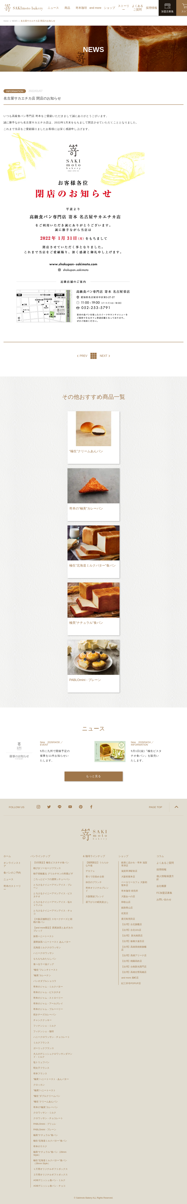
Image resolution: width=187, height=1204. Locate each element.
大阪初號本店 (128, 876)
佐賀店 (124, 912)
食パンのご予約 (12, 872)
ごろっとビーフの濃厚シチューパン (51, 879)
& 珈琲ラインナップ (94, 855)
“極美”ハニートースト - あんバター (51, 1078)
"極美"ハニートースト (44, 1090)
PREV (83, 356)
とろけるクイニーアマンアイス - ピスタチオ (52, 894)
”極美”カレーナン (42, 975)
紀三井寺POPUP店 (131, 983)
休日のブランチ (94, 882)
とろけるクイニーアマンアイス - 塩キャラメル (52, 903)
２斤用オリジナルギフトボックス (50, 1174)
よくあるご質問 (165, 862)
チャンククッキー (42, 1019)
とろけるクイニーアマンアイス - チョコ (52, 911)
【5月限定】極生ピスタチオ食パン (51, 862)
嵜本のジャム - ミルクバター (48, 986)
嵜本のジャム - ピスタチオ (47, 992)
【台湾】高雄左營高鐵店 (133, 971)
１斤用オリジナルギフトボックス (50, 1168)
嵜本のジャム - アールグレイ (48, 1003)
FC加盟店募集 (164, 892)
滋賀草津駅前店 (129, 870)
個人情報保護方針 (165, 877)
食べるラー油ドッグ (43, 963)
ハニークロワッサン (43, 952)
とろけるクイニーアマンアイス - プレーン (52, 886)
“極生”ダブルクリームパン (46, 1095)
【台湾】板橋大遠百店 (132, 941)
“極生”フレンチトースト (45, 969)
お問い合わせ (164, 899)
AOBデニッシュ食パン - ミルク (49, 1180)
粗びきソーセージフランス (47, 867)
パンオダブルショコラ (44, 980)
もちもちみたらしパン (44, 958)
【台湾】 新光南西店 (132, 935)
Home (6, 21)
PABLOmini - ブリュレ (44, 1123)
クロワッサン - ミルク (46, 1112)
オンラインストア (12, 864)
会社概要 (161, 885)
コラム (160, 855)
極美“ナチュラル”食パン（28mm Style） (49, 1153)
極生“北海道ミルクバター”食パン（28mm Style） (50, 1161)
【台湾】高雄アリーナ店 (133, 955)
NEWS (15, 21)
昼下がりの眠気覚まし (97, 901)
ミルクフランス (41, 1042)
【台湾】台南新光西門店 (133, 966)
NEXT (103, 356)
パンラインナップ (40, 855)
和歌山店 (125, 901)
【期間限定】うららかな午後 (97, 863)
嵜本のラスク (40, 1146)
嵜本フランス (40, 1073)
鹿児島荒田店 (128, 918)
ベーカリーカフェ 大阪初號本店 (134, 883)
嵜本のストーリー (12, 887)
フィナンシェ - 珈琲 (43, 1031)
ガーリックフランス (43, 1047)
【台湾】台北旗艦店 (131, 924)
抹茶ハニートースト (43, 936)
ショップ (123, 855)
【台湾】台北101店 (131, 929)
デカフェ (90, 870)
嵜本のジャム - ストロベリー (48, 997)
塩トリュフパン (41, 1062)
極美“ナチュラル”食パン (45, 1134)
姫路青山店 (127, 907)
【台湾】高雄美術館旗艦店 (133, 948)
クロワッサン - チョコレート (49, 1118)
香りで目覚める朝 (95, 876)
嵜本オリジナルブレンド (97, 889)
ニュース (8, 879)
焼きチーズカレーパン (44, 1014)
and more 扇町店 (130, 977)
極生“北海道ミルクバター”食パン (50, 1140)
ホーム (7, 855)
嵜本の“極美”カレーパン (45, 1106)
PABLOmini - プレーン (44, 1129)
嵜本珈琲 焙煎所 (129, 890)
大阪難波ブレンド (95, 896)
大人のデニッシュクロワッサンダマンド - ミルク (52, 1055)
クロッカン (39, 1084)
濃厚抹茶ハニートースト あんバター (52, 941)
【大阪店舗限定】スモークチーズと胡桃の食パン (52, 920)
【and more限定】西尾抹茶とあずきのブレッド (53, 929)
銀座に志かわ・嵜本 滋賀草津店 (134, 863)
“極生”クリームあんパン (45, 1101)
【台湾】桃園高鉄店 (131, 960)
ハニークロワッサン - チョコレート (51, 1036)
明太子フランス (41, 1067)
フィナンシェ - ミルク (44, 1025)
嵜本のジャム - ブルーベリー (48, 1008)
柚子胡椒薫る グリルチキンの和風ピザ (53, 873)
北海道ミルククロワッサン (47, 947)
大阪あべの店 (128, 896)
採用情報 (161, 869)
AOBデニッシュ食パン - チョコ (49, 1185)
